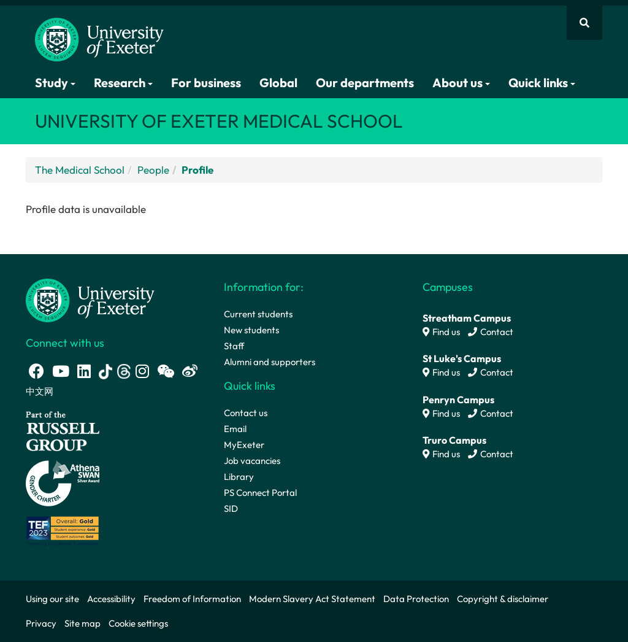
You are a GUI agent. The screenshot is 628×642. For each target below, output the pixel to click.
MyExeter (244, 445)
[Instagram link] (142, 371)
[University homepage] (90, 299)
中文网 (39, 391)
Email (235, 429)
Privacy (41, 623)
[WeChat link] (165, 371)
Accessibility (111, 599)
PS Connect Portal (260, 492)
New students (251, 330)
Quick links (541, 82)
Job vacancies (252, 460)
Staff (234, 346)
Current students (258, 314)
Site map (82, 623)
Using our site (52, 599)
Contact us (245, 413)
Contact (490, 332)
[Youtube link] (60, 371)
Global (278, 82)
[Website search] (584, 23)
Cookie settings (138, 623)
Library (239, 476)
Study (55, 82)
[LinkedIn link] (84, 371)
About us (461, 82)
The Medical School (79, 169)
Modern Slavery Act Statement (312, 599)
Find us (441, 332)
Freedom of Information (192, 599)
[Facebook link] (36, 371)
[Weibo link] (189, 371)
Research (123, 82)
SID (231, 508)
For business (206, 82)
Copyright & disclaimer (502, 599)
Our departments (365, 82)
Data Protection (416, 599)
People (153, 169)
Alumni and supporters (269, 362)
